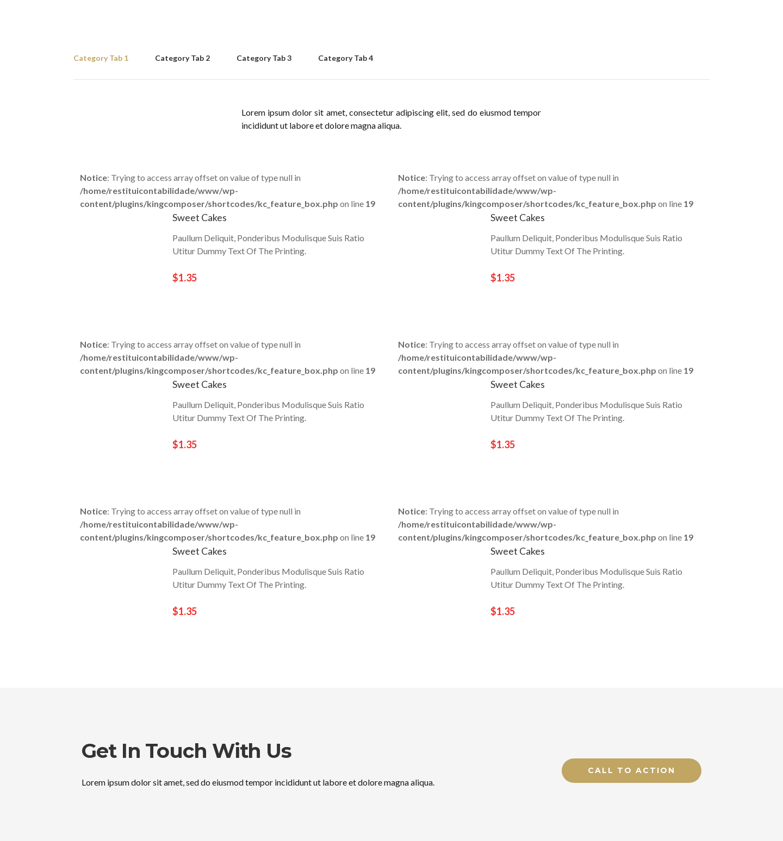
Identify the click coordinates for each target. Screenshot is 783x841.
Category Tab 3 (264, 57)
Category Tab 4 (345, 57)
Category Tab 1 (100, 57)
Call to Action (631, 770)
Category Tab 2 (182, 57)
